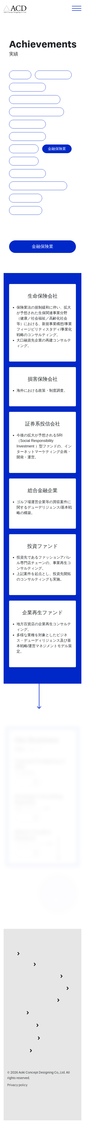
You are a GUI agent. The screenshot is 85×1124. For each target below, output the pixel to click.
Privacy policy (17, 1085)
